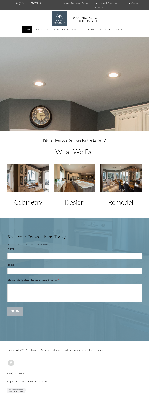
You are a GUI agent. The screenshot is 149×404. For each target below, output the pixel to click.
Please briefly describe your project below (33, 280)
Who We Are (22, 349)
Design (34, 349)
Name (11, 248)
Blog (90, 349)
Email (11, 264)
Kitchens (45, 349)
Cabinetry (57, 349)
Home (10, 349)
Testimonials (79, 349)
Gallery (67, 349)
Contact (98, 349)
